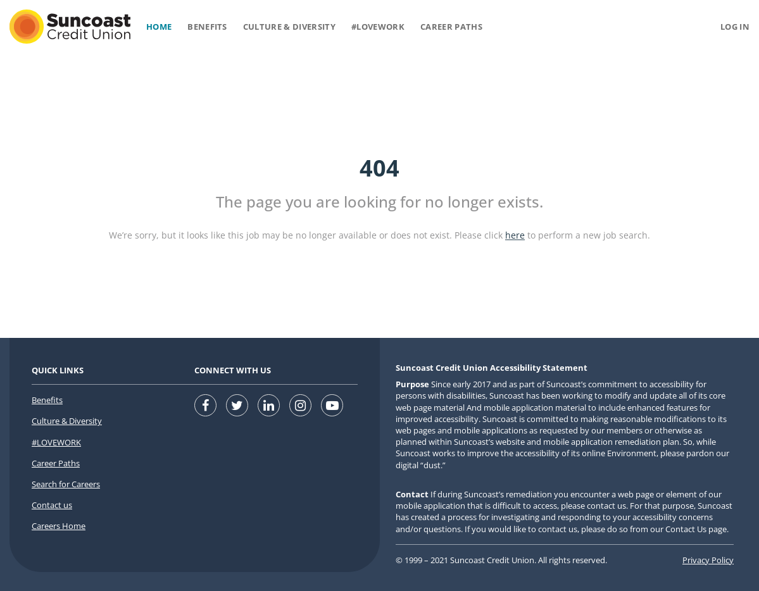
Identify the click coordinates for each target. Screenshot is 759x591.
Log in (735, 26)
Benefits (207, 26)
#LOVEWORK (56, 442)
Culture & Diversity (289, 26)
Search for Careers (66, 484)
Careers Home (58, 526)
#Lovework (378, 26)
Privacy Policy (708, 560)
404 (379, 168)
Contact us (52, 505)
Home (159, 26)
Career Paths (451, 26)
